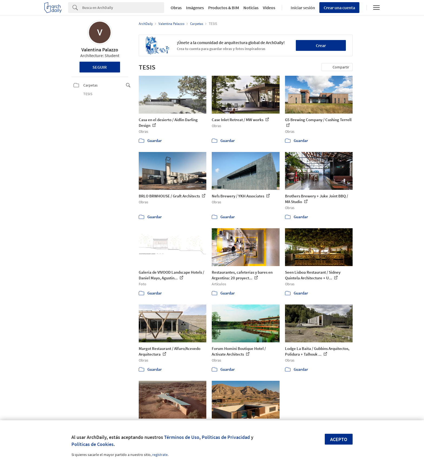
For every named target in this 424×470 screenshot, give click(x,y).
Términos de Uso (181, 437)
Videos (269, 7)
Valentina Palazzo (99, 50)
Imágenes (195, 7)
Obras (176, 7)
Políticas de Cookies (92, 444)
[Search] (123, 7)
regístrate (160, 454)
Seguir (99, 67)
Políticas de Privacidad (226, 437)
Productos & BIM (223, 7)
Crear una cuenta (339, 7)
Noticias (251, 7)
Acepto (338, 439)
